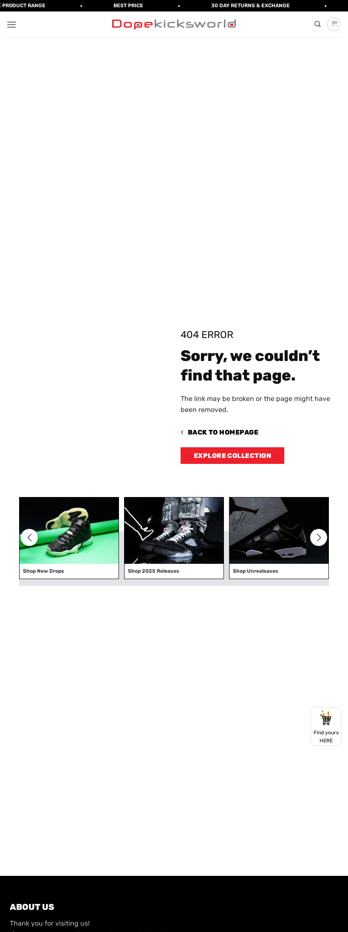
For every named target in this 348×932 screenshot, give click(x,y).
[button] (11, 24)
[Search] (317, 24)
